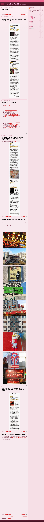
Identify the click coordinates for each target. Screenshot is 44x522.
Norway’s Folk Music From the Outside (19, 437)
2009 (31, 26)
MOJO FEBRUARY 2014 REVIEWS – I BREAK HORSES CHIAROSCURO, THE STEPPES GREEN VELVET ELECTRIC (14, 19)
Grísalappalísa (7, 118)
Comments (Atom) (10, 518)
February (32, 17)
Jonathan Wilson (8, 105)
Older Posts (25, 516)
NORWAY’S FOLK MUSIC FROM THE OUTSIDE (13, 434)
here (15, 141)
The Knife (7, 127)
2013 (31, 21)
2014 (31, 16)
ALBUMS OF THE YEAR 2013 (9, 102)
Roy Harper (7, 116)
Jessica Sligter (7, 115)
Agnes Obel (7, 111)
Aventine (11, 111)
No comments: (23, 14)
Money (6, 128)
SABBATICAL (5, 9)
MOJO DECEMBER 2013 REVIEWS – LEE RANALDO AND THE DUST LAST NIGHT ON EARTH (13, 389)
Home (12, 516)
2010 (31, 25)
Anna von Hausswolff (9, 110)
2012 (31, 22)
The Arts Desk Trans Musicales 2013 (16, 228)
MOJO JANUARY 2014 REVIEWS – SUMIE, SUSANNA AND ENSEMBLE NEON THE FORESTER (12, 138)
